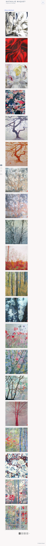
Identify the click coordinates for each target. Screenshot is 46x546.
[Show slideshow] (9, 10)
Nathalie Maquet (16, 1)
